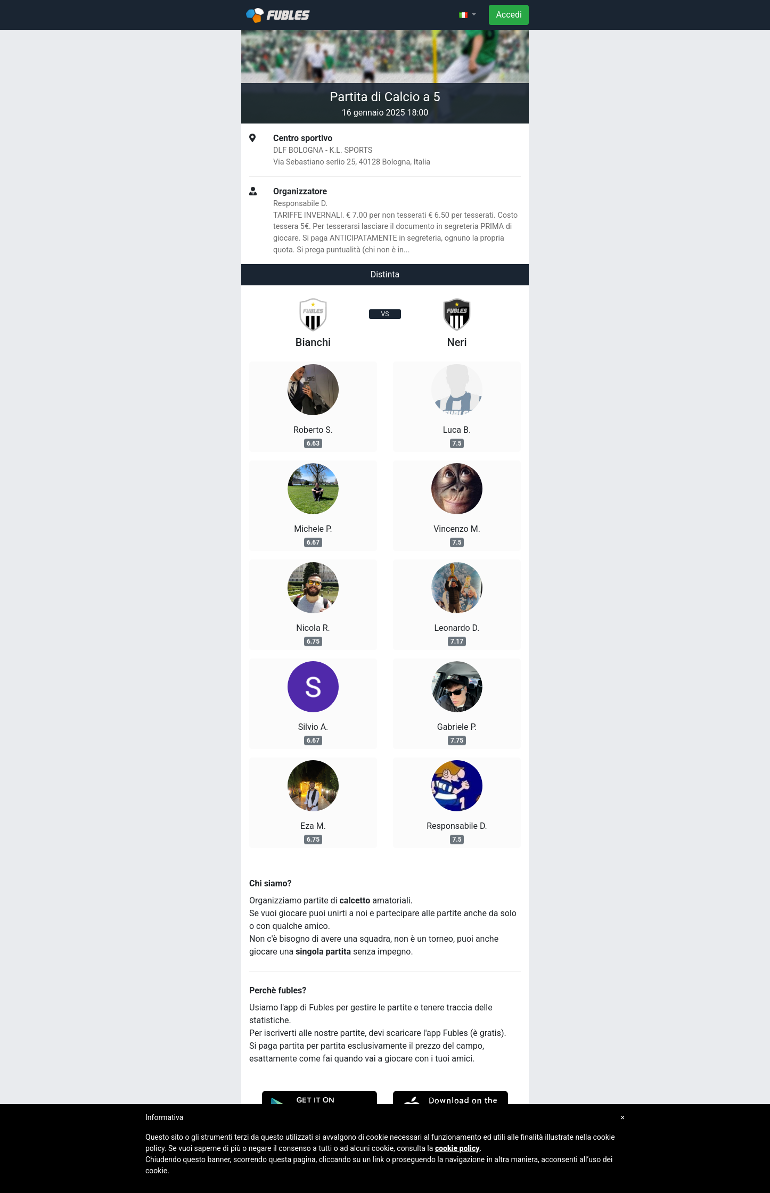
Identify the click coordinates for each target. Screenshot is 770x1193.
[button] (467, 15)
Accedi (509, 15)
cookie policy (457, 1148)
